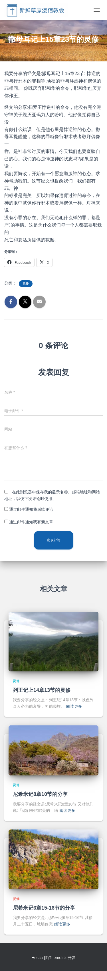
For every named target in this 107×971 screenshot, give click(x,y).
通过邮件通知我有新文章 (31, 522)
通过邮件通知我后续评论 (31, 509)
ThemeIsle (58, 957)
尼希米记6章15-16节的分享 (44, 908)
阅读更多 (74, 706)
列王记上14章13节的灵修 (41, 690)
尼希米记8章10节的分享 (40, 794)
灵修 (26, 283)
